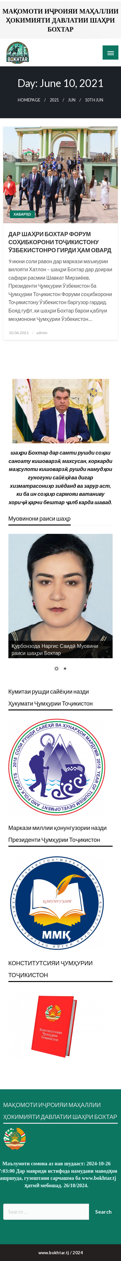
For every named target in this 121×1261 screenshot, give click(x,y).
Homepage (29, 100)
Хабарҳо (22, 214)
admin (41, 332)
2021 (54, 100)
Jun (72, 100)
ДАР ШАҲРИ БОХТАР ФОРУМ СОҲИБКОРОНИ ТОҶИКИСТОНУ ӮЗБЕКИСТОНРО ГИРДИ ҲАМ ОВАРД (59, 242)
